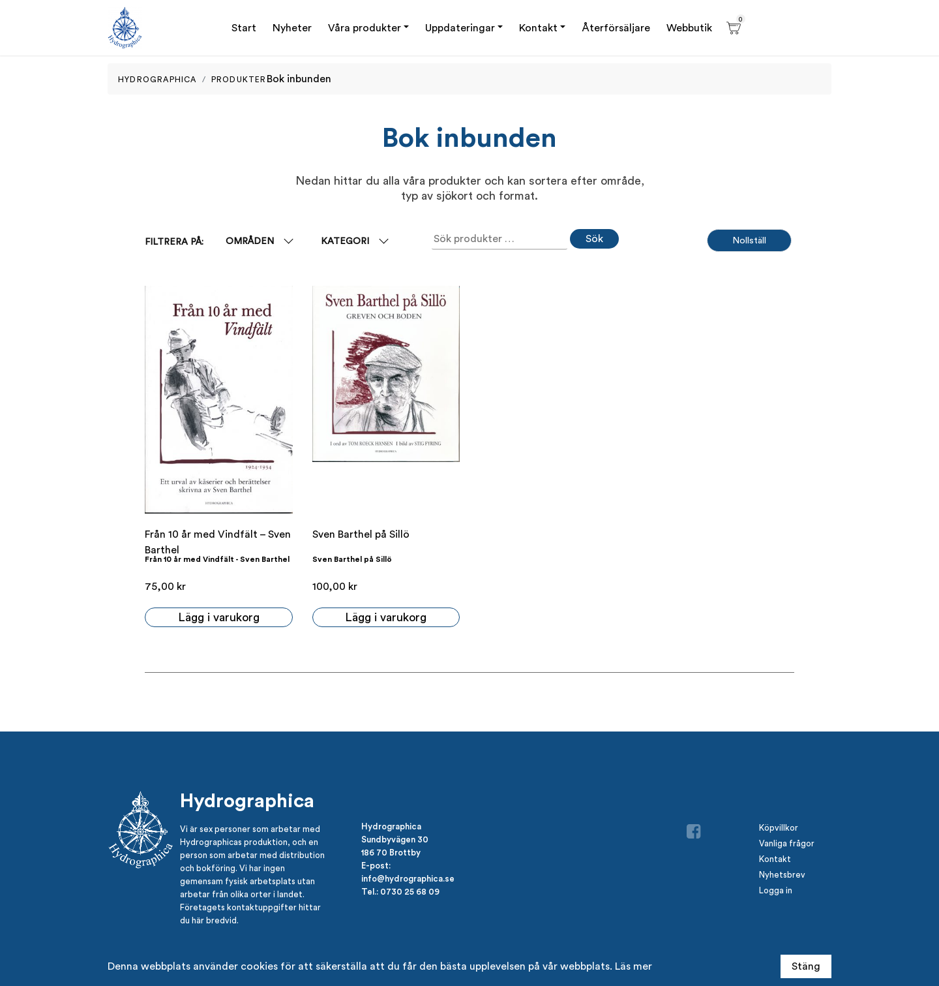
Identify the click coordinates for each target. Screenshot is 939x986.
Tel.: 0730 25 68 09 (400, 891)
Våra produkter (364, 28)
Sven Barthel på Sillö (361, 534)
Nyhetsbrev (782, 875)
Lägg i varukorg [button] (219, 617)
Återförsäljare (616, 28)
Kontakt (538, 28)
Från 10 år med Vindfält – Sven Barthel (218, 542)
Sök (594, 238)
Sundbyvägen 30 (394, 839)
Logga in (775, 890)
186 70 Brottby (391, 852)
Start (243, 28)
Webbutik (689, 28)
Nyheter (292, 28)
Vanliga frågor (786, 843)
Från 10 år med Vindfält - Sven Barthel (217, 559)
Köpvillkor (778, 828)
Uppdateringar (460, 28)
